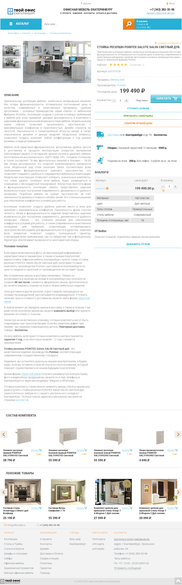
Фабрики (77, 13)
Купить (35, 450)
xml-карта (98, 543)
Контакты (89, 13)
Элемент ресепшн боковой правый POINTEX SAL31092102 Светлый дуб (62, 454)
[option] (57, 62)
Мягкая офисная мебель (19, 572)
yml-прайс (98, 548)
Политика (46, 563)
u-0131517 (100, 188)
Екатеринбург (78, 543)
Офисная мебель (14, 563)
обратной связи (31, 373)
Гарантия (45, 568)
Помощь (45, 572)
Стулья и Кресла (14, 548)
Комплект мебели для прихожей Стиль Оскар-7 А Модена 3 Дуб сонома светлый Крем (152, 512)
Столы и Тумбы (13, 543)
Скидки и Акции (49, 558)
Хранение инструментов (19, 568)
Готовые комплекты (60, 33)
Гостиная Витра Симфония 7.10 (57, 509)
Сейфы (8, 558)
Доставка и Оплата (51, 553)
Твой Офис (13, 33)
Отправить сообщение (127, 568)
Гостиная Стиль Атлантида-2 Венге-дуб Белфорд (15, 511)
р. (149, 27)
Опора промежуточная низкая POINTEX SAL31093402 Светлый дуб (151, 454)
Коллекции (40, 33)
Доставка (113, 134)
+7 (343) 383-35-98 (162, 9)
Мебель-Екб (117, 79)
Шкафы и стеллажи (15, 553)
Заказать (167, 99)
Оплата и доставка (106, 13)
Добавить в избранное (169, 43)
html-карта (98, 539)
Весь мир (75, 539)
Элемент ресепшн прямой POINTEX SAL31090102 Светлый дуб (15, 454)
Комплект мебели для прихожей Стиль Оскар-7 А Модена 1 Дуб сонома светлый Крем (107, 512)
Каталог (26, 33)
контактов (22, 399)
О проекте (65, 13)
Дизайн (44, 548)
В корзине (142, 21)
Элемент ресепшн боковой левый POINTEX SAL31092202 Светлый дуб (107, 454)
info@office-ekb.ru (16, 525)
